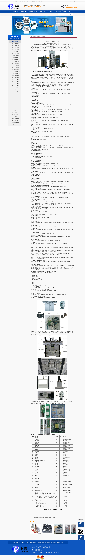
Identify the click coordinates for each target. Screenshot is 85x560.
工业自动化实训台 (15, 102)
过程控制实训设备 (15, 118)
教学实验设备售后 (41, 542)
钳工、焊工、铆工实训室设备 (16, 114)
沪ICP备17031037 (50, 546)
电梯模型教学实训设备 (42, 36)
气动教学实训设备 (15, 108)
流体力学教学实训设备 (16, 79)
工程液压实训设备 (15, 122)
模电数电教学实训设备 (16, 77)
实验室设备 (34, 14)
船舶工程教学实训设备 (16, 81)
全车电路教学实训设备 (16, 65)
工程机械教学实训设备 (16, 85)
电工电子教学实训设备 (16, 47)
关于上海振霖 (70, 1)
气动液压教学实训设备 (16, 112)
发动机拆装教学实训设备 (16, 69)
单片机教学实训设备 (16, 71)
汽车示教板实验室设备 (16, 89)
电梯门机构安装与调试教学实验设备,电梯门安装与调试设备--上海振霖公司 (46, 516)
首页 (14, 542)
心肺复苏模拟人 (15, 110)
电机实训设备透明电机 (16, 43)
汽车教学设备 (24, 14)
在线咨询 (81, 526)
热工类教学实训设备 (16, 59)
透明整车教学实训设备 (16, 61)
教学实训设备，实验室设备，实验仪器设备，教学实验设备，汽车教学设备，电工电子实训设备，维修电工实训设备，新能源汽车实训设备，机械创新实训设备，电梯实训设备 (46, 554)
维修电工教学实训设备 (16, 49)
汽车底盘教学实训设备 (16, 67)
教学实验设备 (39, 14)
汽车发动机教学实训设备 (16, 63)
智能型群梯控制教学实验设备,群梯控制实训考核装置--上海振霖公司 (45, 517)
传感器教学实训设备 (16, 73)
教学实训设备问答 (25, 542)
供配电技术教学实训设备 (16, 87)
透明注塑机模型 (15, 120)
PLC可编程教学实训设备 (16, 75)
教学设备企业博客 (60, 542)
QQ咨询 (81, 519)
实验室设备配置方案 (33, 542)
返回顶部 (81, 539)
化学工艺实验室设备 (16, 91)
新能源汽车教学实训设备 (16, 55)
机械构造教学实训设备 (16, 83)
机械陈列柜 (14, 124)
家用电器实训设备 (15, 116)
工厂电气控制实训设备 (16, 104)
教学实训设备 (19, 14)
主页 (31, 36)
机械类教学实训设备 (16, 51)
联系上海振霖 (53, 542)
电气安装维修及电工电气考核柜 (16, 45)
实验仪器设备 (29, 14)
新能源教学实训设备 (16, 57)
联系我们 (74, 1)
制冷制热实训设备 (15, 106)
